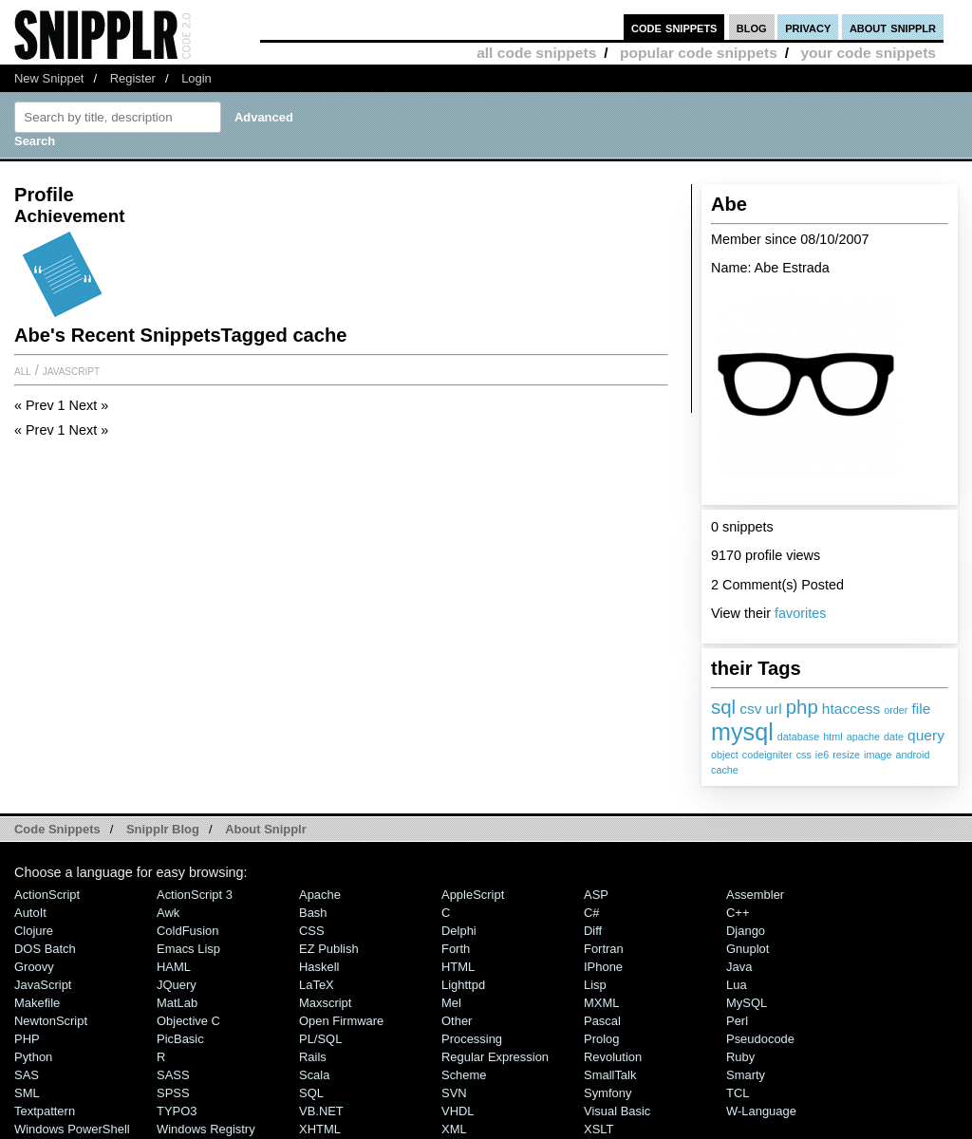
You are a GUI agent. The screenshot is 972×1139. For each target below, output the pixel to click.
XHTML (320, 1129)
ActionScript (47, 894)
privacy (808, 27)
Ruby (740, 1057)
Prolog (601, 1039)
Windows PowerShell (72, 1129)
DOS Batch (45, 949)
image (877, 754)
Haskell (319, 967)
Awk (168, 913)
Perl (737, 1021)
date (894, 736)
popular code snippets (698, 53)
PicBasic (180, 1039)
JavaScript (71, 370)
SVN (454, 1093)
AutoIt (30, 913)
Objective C (188, 1021)
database (798, 736)
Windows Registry (206, 1129)
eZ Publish (329, 949)
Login (196, 78)
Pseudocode (760, 1039)
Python (33, 1057)
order (895, 710)
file (920, 708)
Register (133, 78)
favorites (800, 613)
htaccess (851, 708)
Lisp (595, 985)
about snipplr (893, 27)
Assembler (755, 894)
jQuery (176, 985)
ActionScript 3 (195, 894)
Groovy (34, 967)
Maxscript (325, 1003)
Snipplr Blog (162, 829)
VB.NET (321, 1111)
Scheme (464, 1075)
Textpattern (44, 1111)
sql (723, 707)
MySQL (746, 1003)
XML (454, 1129)
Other (456, 1021)
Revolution (613, 1057)
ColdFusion (188, 931)
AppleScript (472, 894)
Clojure (33, 931)
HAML (174, 967)
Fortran (604, 949)
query (925, 735)
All (22, 370)
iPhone (603, 967)
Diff (593, 931)
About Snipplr (266, 829)
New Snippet (49, 78)
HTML (458, 967)
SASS (173, 1075)
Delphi (459, 931)
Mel (451, 1003)
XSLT (598, 1129)
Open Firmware (341, 1021)
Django (745, 931)
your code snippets (868, 53)
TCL (737, 1093)
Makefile (37, 1003)
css (804, 754)
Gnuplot (747, 949)
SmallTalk (610, 1075)
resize (846, 754)
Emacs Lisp (188, 949)
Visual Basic (617, 1111)
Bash (313, 913)
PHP (27, 1039)
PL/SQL (320, 1039)
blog (752, 27)
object (724, 754)
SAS (26, 1075)
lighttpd (463, 985)
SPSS (173, 1093)
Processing (471, 1039)
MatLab (177, 1003)
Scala (314, 1075)
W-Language (761, 1111)
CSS (312, 931)
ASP (596, 894)
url (773, 708)
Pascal (602, 1021)
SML (27, 1093)
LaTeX (316, 985)
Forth (455, 949)
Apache (320, 894)
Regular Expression (495, 1057)
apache (863, 736)
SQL (311, 1093)
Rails (313, 1057)
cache (724, 769)
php (802, 707)
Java (739, 967)
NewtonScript (50, 1021)
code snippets (674, 27)
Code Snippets (57, 829)
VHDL (458, 1111)
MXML (601, 1003)
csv (750, 708)
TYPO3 (176, 1111)
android (913, 754)
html (832, 736)
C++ (737, 913)
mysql (742, 732)
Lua (736, 985)
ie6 (822, 754)
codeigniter (767, 754)
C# (592, 913)
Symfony (607, 1093)
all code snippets (536, 53)
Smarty (745, 1075)
